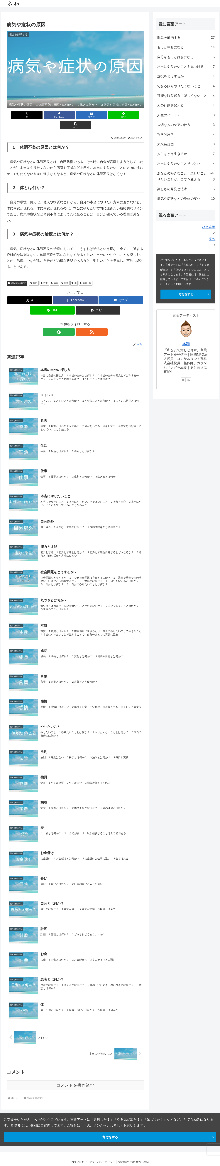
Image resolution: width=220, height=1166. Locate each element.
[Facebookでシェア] (52, 115)
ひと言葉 (208, 227)
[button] (121, 115)
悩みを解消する (17, 273)
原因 (34, 273)
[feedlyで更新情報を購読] (71, 321)
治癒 (44, 273)
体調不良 (85, 273)
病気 (54, 273)
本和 (186, 344)
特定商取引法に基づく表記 (134, 1154)
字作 (212, 239)
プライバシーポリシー (102, 1154)
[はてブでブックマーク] (75, 115)
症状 (64, 273)
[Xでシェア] (29, 115)
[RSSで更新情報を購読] (79, 321)
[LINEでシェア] (98, 115)
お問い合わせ (77, 1154)
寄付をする (186, 294)
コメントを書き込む (75, 1078)
